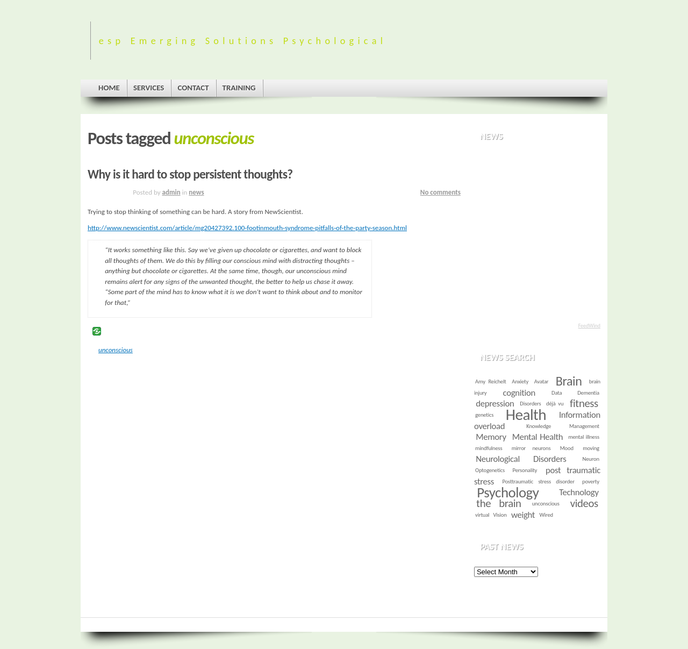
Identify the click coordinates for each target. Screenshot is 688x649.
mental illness (583, 436)
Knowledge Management (562, 426)
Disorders (530, 403)
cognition (519, 392)
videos (584, 503)
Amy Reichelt (490, 381)
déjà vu (554, 403)
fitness (584, 403)
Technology (578, 492)
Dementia (588, 392)
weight (523, 514)
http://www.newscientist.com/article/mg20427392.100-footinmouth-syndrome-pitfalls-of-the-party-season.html (247, 228)
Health (526, 414)
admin (171, 192)
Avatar (541, 381)
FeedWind (589, 325)
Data (556, 392)
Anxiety (520, 381)
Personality (525, 470)
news (196, 192)
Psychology (508, 492)
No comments (440, 192)
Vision (499, 514)
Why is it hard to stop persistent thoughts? (190, 174)
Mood (567, 448)
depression (495, 403)
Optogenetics (490, 470)
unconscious (115, 350)
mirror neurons (531, 448)
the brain (498, 503)
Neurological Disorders (521, 459)
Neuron (591, 458)
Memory (491, 437)
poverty (590, 481)
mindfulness (488, 448)
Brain (569, 381)
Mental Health (537, 437)
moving (591, 448)
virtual (482, 514)
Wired (546, 514)
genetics (484, 414)
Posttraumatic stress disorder (539, 481)
